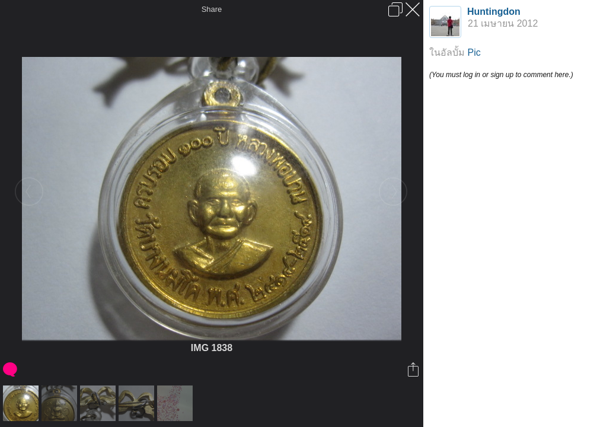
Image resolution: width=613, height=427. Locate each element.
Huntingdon (494, 12)
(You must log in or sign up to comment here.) (501, 75)
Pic (473, 52)
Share (212, 9)
